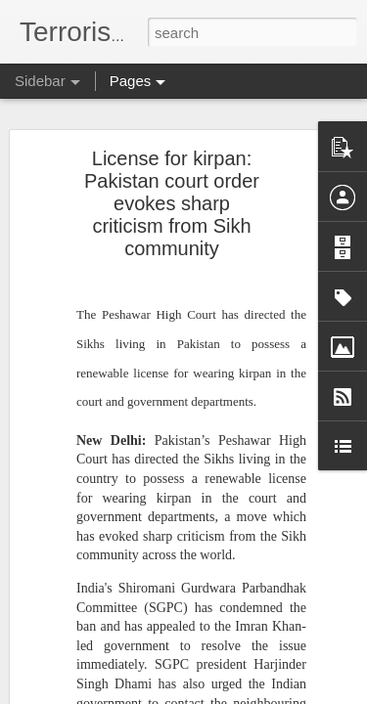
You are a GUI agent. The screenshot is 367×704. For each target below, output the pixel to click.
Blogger (245, 693)
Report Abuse (302, 693)
